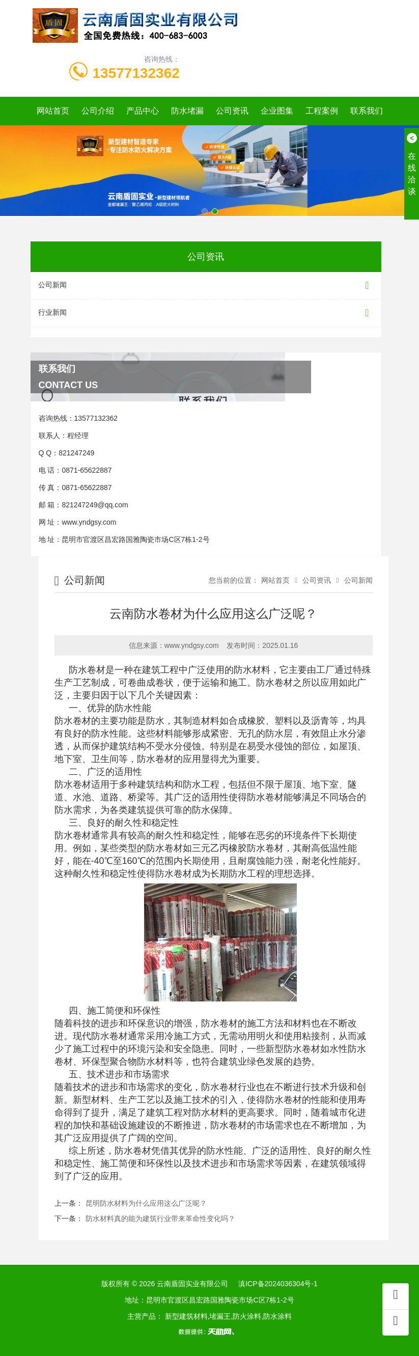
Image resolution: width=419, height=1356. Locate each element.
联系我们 (366, 110)
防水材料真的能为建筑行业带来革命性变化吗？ (160, 1218)
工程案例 (321, 110)
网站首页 (53, 110)
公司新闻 (206, 285)
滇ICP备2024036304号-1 (278, 1284)
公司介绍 (97, 110)
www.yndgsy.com (89, 522)
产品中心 (142, 110)
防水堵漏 (187, 110)
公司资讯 (232, 110)
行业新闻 (206, 313)
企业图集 (277, 110)
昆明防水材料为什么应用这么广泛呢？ (146, 1203)
